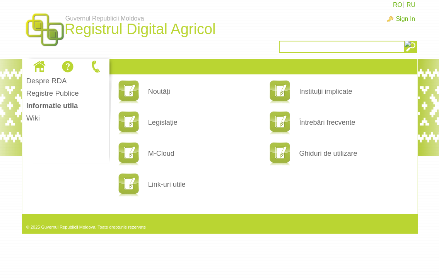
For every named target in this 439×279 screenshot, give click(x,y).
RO (397, 5)
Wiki (33, 118)
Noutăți (159, 91)
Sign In (405, 19)
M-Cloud (161, 153)
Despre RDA (46, 81)
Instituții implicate (325, 91)
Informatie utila (52, 106)
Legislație (163, 122)
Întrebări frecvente (327, 122)
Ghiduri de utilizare (328, 153)
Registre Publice (52, 93)
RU (411, 5)
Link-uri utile (167, 184)
